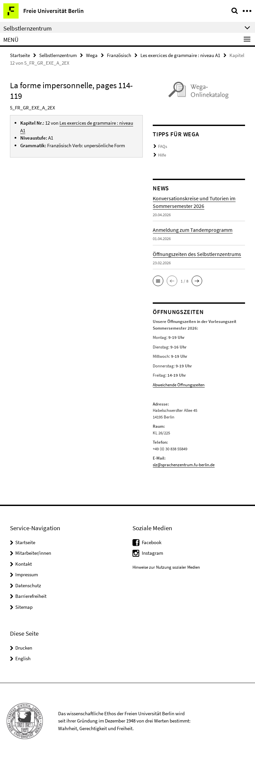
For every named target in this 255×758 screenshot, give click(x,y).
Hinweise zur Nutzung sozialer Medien (166, 566)
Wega (92, 55)
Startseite (20, 55)
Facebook (151, 541)
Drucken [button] (23, 647)
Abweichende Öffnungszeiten (179, 384)
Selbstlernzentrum (58, 55)
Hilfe (162, 155)
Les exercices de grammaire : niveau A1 (180, 55)
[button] (158, 280)
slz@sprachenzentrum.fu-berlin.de (183, 464)
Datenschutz (28, 584)
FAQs (162, 146)
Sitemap (24, 606)
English (23, 657)
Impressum (26, 573)
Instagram (152, 552)
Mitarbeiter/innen (33, 552)
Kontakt (23, 563)
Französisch (119, 55)
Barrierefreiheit (30, 595)
